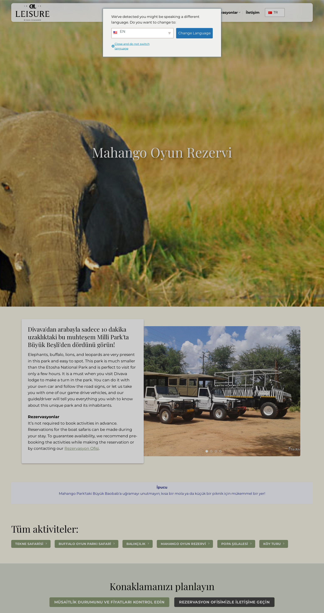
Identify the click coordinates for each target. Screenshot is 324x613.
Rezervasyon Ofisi (81, 448)
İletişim (253, 12)
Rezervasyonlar (225, 12)
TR (273, 12)
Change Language (194, 33)
